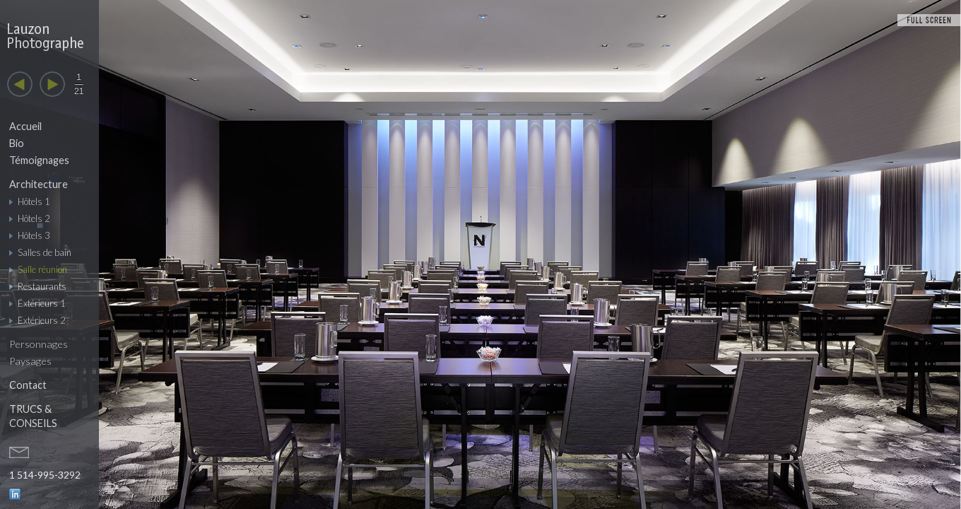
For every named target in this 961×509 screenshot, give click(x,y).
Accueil (25, 126)
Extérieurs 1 (42, 303)
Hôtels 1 (34, 201)
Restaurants (42, 286)
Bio (16, 143)
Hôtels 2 (34, 218)
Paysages (30, 361)
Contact (28, 385)
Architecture (38, 184)
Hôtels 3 (34, 235)
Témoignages (39, 160)
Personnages (38, 344)
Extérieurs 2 (42, 320)
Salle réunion (42, 269)
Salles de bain (44, 252)
